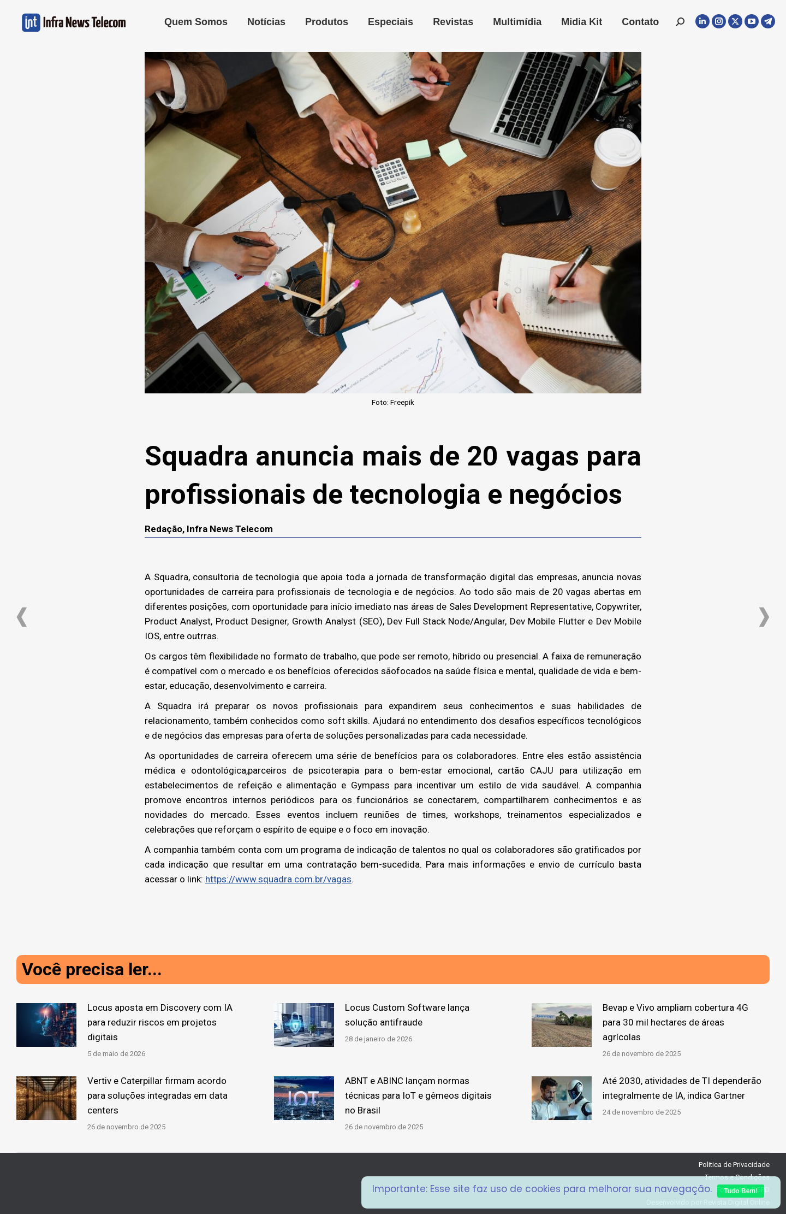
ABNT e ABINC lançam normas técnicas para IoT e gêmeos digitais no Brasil (418, 1095)
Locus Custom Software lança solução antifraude (407, 1015)
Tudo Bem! (741, 1191)
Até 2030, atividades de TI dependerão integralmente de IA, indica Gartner (682, 1088)
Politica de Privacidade (734, 1164)
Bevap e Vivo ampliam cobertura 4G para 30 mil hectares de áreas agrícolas (675, 1022)
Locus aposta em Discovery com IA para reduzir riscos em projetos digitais (160, 1022)
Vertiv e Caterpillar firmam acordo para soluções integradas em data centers (157, 1095)
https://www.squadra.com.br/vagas (278, 879)
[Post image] (46, 1025)
